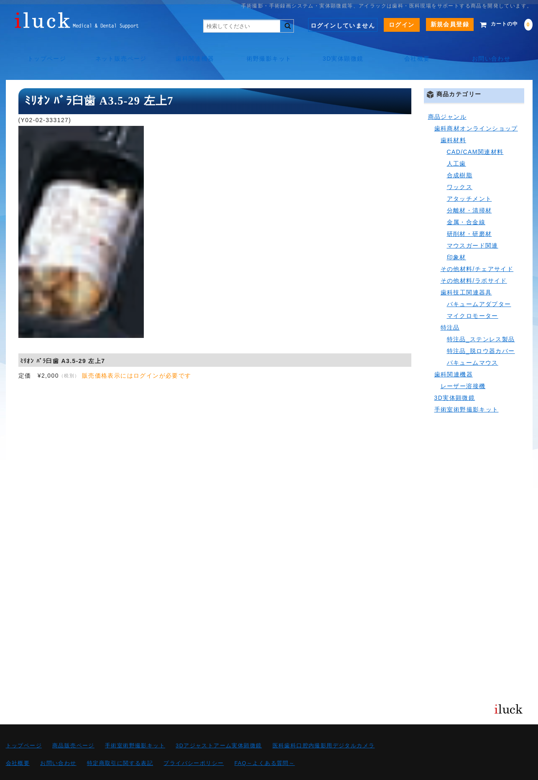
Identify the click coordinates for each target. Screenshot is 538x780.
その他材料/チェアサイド (477, 250)
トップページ (43, 50)
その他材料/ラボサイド (474, 261)
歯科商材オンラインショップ (476, 109)
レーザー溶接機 (463, 367)
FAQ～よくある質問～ (265, 744)
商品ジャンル (447, 98)
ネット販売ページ (118, 50)
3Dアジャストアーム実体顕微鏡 (219, 727)
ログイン (389, 24)
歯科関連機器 (193, 50)
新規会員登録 (437, 24)
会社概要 (419, 50)
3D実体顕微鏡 (344, 50)
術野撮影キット (269, 50)
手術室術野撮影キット (466, 390)
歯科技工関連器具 (466, 273)
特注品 (450, 308)
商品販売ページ (73, 727)
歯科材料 (454, 121)
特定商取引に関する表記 (120, 744)
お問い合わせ (494, 50)
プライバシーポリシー (193, 744)
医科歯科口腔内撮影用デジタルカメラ (324, 727)
